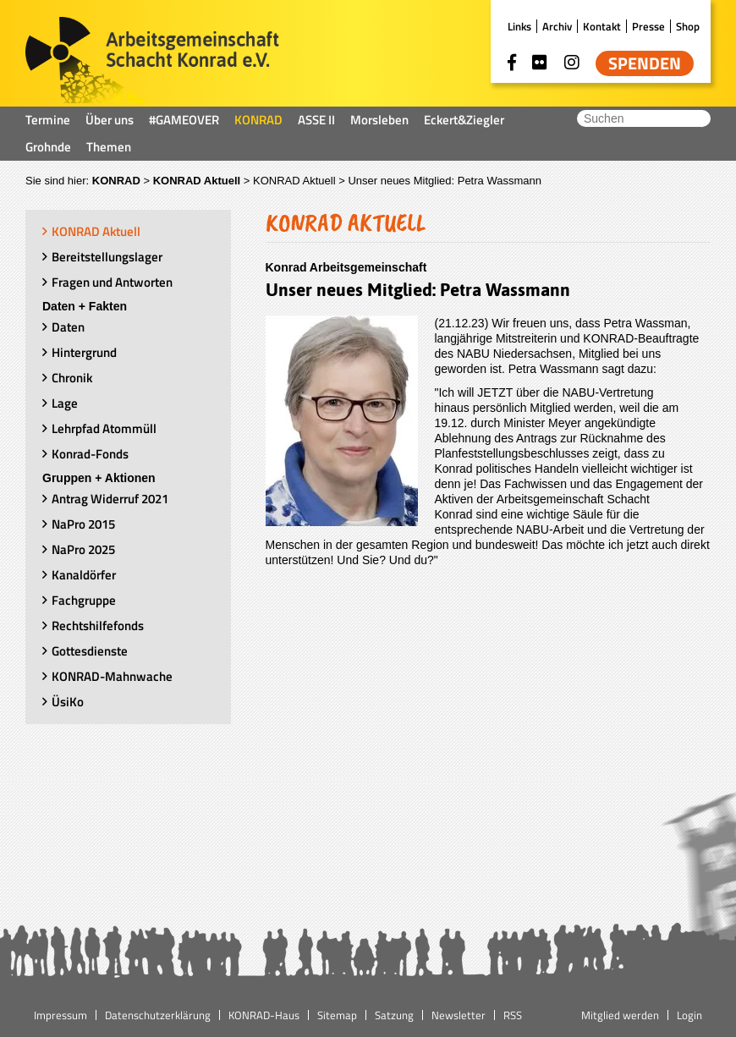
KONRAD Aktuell (197, 180)
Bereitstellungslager (107, 256)
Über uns (109, 119)
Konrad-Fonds (90, 454)
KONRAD (258, 119)
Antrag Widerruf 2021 (110, 498)
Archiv (557, 26)
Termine (47, 119)
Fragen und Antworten (112, 282)
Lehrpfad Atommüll (104, 428)
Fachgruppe (84, 600)
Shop (688, 26)
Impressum (60, 1015)
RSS (512, 1015)
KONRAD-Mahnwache (112, 676)
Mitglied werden (620, 1015)
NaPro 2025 (83, 549)
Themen (108, 146)
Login (689, 1015)
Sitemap (337, 1015)
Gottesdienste (90, 651)
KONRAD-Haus (263, 1015)
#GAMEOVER (184, 119)
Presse (648, 26)
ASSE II (316, 119)
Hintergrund (84, 352)
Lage (65, 403)
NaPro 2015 (83, 524)
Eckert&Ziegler (464, 119)
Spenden (644, 63)
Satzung (394, 1015)
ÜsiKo (68, 701)
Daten (68, 327)
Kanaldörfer (84, 574)
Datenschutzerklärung (158, 1015)
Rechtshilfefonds (98, 625)
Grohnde (48, 146)
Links (519, 26)
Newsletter (458, 1015)
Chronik (72, 377)
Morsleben (379, 119)
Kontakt (602, 26)
